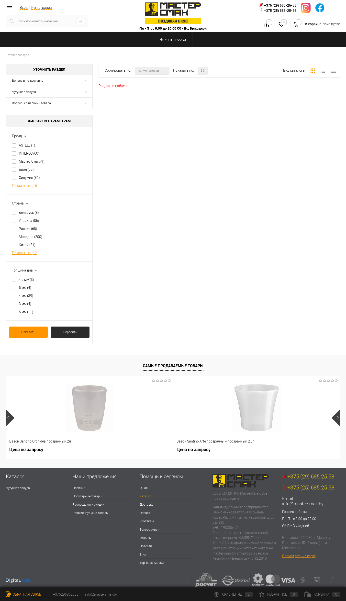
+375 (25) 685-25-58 (280, 10)
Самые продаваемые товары (173, 365)
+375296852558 (65, 594)
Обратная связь (23, 594)
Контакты (147, 521)
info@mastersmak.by (303, 503)
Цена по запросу (26, 449)
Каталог (145, 496)
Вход (24, 8)
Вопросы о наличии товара (31, 103)
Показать (28, 332)
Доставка (147, 504)
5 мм (25, 288)
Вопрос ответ (149, 529)
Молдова (30, 237)
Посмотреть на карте (299, 556)
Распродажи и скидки (88, 504)
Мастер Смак (32, 161)
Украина (29, 221)
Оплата (145, 513)
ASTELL (27, 145)
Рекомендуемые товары (91, 513)
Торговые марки (152, 563)
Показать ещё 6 (24, 186)
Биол (26, 169)
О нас (144, 488)
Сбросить (70, 332)
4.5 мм (26, 280)
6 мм (26, 312)
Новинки (79, 488)
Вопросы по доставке (27, 80)
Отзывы (146, 538)
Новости (146, 546)
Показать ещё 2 (24, 253)
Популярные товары (87, 496)
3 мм (25, 304)
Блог (143, 554)
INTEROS (29, 153)
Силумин (29, 178)
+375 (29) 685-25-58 (280, 5)
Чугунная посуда (24, 92)
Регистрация (41, 8)
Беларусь (29, 213)
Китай (27, 245)
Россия (28, 229)
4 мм (26, 296)
